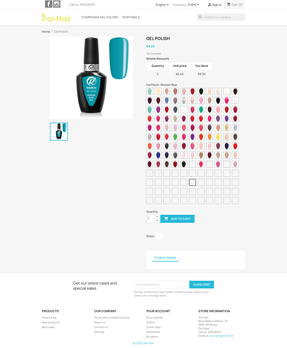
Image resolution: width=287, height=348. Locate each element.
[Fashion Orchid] (158, 110)
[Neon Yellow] (218, 137)
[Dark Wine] (149, 101)
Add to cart (177, 218)
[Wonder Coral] (175, 183)
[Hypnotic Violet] (226, 119)
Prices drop (49, 317)
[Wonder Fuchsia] (158, 183)
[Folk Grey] (175, 110)
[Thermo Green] (175, 201)
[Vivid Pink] (218, 165)
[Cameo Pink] (183, 92)
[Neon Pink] (183, 137)
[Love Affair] (192, 128)
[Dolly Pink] (201, 101)
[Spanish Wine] (149, 165)
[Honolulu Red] (201, 119)
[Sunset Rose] (158, 165)
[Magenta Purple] (158, 192)
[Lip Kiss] (226, 192)
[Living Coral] (183, 128)
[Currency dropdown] (194, 5)
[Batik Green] (209, 183)
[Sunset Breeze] (201, 201)
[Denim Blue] (166, 101)
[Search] (221, 17)
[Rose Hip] (235, 183)
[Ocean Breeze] (235, 201)
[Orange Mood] (149, 146)
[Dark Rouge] (235, 92)
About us (99, 322)
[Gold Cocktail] (175, 119)
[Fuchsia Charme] (192, 110)
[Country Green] (201, 92)
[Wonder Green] (201, 183)
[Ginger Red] (226, 110)
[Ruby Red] (209, 155)
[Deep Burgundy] (158, 101)
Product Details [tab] (165, 258)
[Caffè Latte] (166, 201)
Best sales (48, 327)
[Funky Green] (201, 110)
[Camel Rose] (175, 92)
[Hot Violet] (218, 119)
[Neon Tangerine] (209, 137)
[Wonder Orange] (166, 183)
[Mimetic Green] (235, 192)
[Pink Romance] (201, 146)
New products (51, 322)
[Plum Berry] (218, 146)
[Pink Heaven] (192, 192)
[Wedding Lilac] (235, 165)
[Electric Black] (218, 101)
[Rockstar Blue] (166, 155)
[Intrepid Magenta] (149, 128)
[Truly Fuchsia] (192, 165)
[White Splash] (166, 173)
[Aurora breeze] (209, 201)
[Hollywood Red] (192, 119)
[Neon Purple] (192, 137)
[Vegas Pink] (201, 165)
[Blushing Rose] (166, 92)
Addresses (153, 332)
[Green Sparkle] (201, 173)
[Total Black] (183, 165)
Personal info (154, 317)
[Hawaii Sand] (201, 192)
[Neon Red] (201, 137)
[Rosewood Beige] (201, 155)
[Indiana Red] (235, 119)
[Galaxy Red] (209, 110)
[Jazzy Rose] (158, 128)
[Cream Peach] (209, 92)
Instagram (56, 4)
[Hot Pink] (209, 119)
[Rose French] (183, 155)
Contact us (101, 327)
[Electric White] (235, 101)
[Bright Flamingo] (226, 173)
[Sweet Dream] (218, 173)
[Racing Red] (235, 146)
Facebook (48, 4)
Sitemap (99, 332)
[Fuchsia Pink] (175, 192)
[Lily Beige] (166, 128)
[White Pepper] (158, 173)
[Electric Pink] (226, 101)
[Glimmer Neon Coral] (149, 119)
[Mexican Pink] (158, 137)
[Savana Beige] (226, 155)
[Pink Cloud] (226, 183)
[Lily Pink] (175, 128)
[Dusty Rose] (209, 101)
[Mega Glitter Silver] (149, 137)
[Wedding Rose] (149, 173)
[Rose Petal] (192, 155)
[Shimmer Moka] (209, 192)
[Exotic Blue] (149, 110)
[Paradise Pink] (158, 146)
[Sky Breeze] (226, 201)
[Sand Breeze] (218, 201)
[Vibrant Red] (209, 165)
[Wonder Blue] (192, 183)
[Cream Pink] (218, 92)
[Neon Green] (175, 137)
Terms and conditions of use (112, 317)
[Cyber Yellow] (235, 173)
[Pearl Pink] (175, 146)
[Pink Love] (192, 146)
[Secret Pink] (235, 155)
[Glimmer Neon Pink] (158, 119)
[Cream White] (226, 92)
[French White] (183, 110)
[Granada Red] (183, 119)
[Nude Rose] (226, 137)
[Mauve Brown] (209, 128)
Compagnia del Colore (99, 17)
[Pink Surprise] (209, 146)
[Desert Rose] (175, 101)
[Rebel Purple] (149, 155)
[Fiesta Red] (166, 110)
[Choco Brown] (149, 192)
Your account (158, 311)
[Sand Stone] (218, 155)
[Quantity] (150, 219)
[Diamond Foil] (183, 101)
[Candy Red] (192, 92)
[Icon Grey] (218, 183)
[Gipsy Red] (235, 110)
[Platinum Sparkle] (192, 173)
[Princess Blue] (226, 146)
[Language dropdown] (163, 5)
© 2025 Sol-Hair (143, 343)
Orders (150, 322)
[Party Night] (166, 146)
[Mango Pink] (201, 128)
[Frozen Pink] (158, 201)
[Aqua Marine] (149, 92)
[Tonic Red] (183, 192)
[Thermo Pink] (183, 201)
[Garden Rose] (218, 110)
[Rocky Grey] (175, 155)
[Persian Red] (183, 146)
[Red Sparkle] (183, 173)
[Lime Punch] (149, 201)
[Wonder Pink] (183, 183)
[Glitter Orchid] (166, 119)
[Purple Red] (218, 192)
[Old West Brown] (235, 137)
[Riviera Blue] (158, 155)
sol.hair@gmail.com (222, 335)
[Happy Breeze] (192, 201)
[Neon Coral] (166, 137)
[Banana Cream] (158, 92)
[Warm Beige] (226, 165)
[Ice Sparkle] (209, 173)
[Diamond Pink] (192, 101)
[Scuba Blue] (149, 183)
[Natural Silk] (175, 173)
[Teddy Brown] (166, 165)
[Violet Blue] (166, 192)
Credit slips (153, 327)
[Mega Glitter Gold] (226, 128)
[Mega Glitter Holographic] (235, 128)
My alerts (152, 336)
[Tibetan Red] (175, 165)
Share (159, 236)
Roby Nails (131, 17)
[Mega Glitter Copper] (218, 128)
